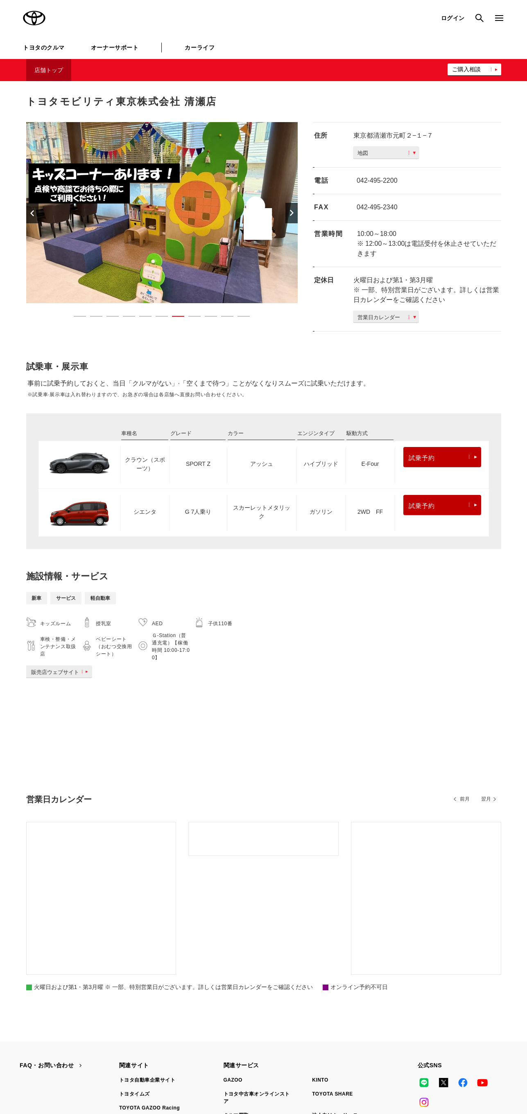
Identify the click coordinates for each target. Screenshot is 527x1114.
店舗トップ (48, 70)
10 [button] (223, 318)
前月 (465, 799)
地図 (386, 153)
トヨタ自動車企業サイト (147, 961)
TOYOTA (34, 18)
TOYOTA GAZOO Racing (149, 989)
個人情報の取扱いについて (153, 1073)
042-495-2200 (377, 180)
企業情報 (372, 1073)
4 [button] (125, 318)
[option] (162, 212)
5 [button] (141, 318)
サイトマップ (35, 1073)
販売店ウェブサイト (61, 672)
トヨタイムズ (134, 975)
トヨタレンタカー (244, 1010)
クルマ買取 (236, 996)
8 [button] (190, 318)
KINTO (320, 961)
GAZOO (233, 961)
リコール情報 (410, 1073)
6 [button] (158, 318)
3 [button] (108, 318)
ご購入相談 (466, 69)
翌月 (486, 799)
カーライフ (200, 47)
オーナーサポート (114, 47)
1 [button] (76, 318)
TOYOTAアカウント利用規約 (230, 1073)
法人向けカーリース (335, 996)
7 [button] (174, 318)
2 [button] (92, 318)
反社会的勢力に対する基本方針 (312, 1073)
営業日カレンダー (386, 317)
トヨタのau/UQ (330, 1010)
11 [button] (239, 318)
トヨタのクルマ (44, 47)
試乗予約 (443, 457)
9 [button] (207, 318)
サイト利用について (86, 1073)
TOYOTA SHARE (332, 975)
